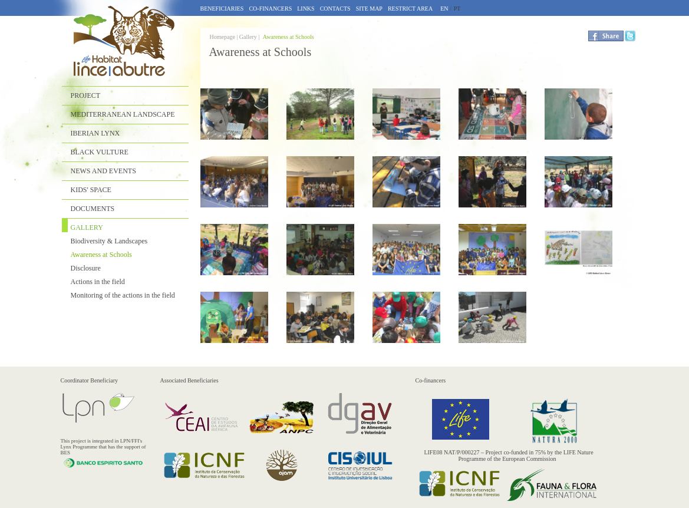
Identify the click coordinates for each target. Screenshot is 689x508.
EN (444, 8)
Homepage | (224, 37)
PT (457, 8)
